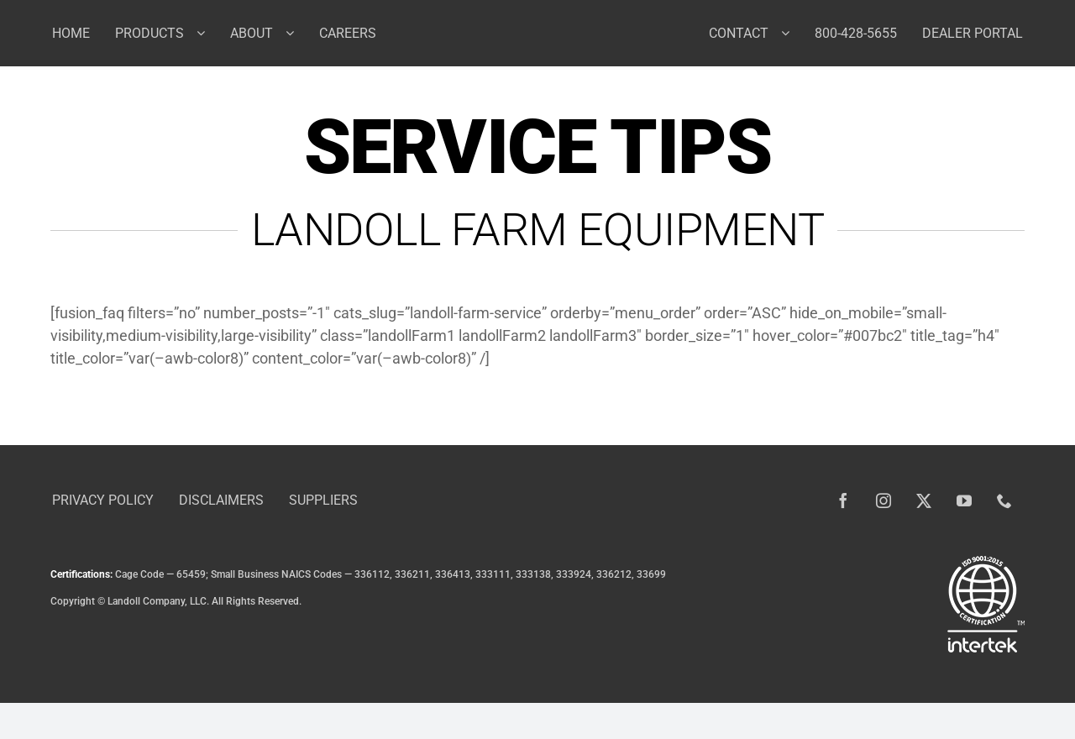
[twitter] (924, 500)
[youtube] (964, 500)
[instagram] (883, 500)
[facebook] (843, 500)
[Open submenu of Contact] (791, 33)
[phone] (1004, 500)
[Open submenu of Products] (207, 33)
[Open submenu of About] (296, 33)
